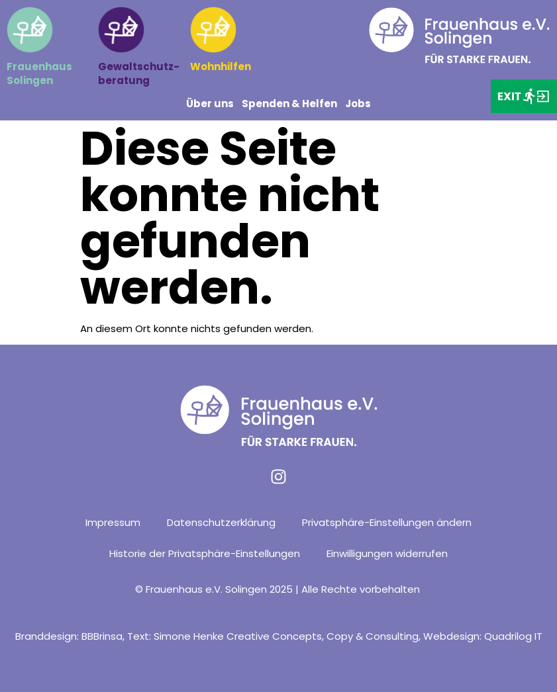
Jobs (358, 103)
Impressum (112, 522)
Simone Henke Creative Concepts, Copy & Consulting (286, 636)
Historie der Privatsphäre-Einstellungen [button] (204, 553)
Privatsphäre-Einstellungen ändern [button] (387, 522)
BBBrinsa (102, 636)
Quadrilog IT (513, 636)
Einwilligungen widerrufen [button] (387, 553)
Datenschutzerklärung (221, 522)
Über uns (210, 103)
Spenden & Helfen (289, 103)
